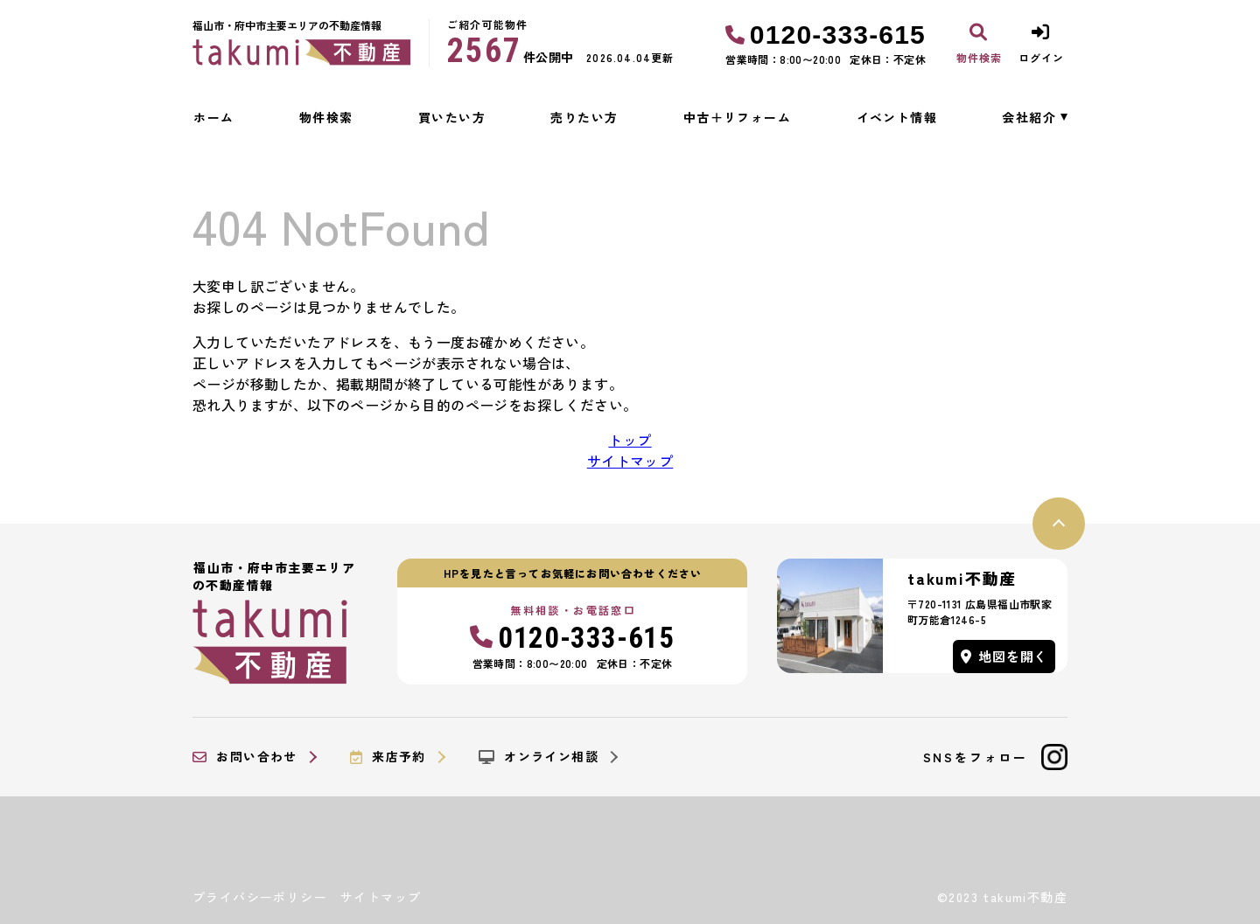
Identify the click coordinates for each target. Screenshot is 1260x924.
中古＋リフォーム (737, 117)
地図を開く (1004, 656)
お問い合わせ (245, 757)
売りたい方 (584, 117)
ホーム (213, 117)
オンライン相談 (538, 757)
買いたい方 (452, 117)
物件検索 (326, 117)
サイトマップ (630, 460)
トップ (629, 439)
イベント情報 (897, 117)
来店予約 (388, 757)
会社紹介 (1029, 117)
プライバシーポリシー (259, 897)
